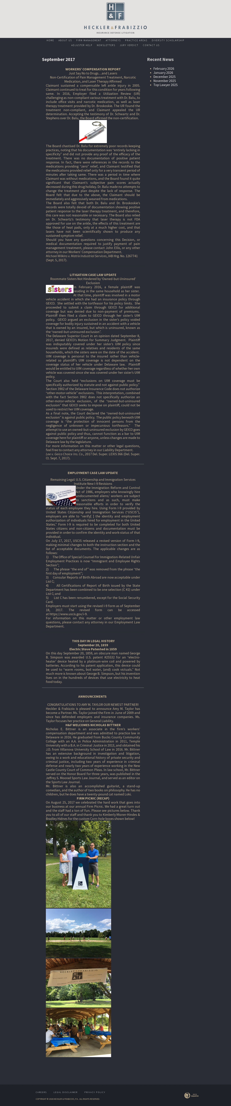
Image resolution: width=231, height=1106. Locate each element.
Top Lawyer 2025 (165, 85)
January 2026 (163, 72)
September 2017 (59, 59)
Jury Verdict (129, 45)
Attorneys (113, 40)
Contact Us (151, 45)
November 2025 (164, 81)
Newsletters (106, 45)
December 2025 (164, 76)
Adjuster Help (81, 45)
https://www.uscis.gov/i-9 (68, 614)
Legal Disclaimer (66, 1092)
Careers (41, 1092)
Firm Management (88, 40)
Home (50, 40)
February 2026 (163, 68)
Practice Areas (136, 40)
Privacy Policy (95, 1092)
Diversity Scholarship (168, 40)
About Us (65, 40)
